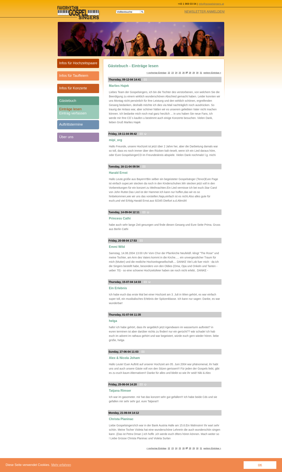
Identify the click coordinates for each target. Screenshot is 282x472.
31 (201, 73)
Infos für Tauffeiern (73, 76)
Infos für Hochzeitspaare (78, 63)
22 (169, 73)
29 (194, 73)
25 (180, 73)
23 (172, 73)
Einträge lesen (70, 108)
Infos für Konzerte (73, 88)
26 (183, 73)
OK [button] (260, 465)
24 (176, 73)
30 (197, 73)
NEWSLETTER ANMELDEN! (204, 11)
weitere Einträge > (212, 73)
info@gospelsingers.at (211, 3)
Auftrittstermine (71, 124)
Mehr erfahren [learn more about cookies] (61, 465)
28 (190, 73)
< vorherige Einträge (156, 73)
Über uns (66, 137)
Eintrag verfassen (73, 112)
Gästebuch (67, 101)
